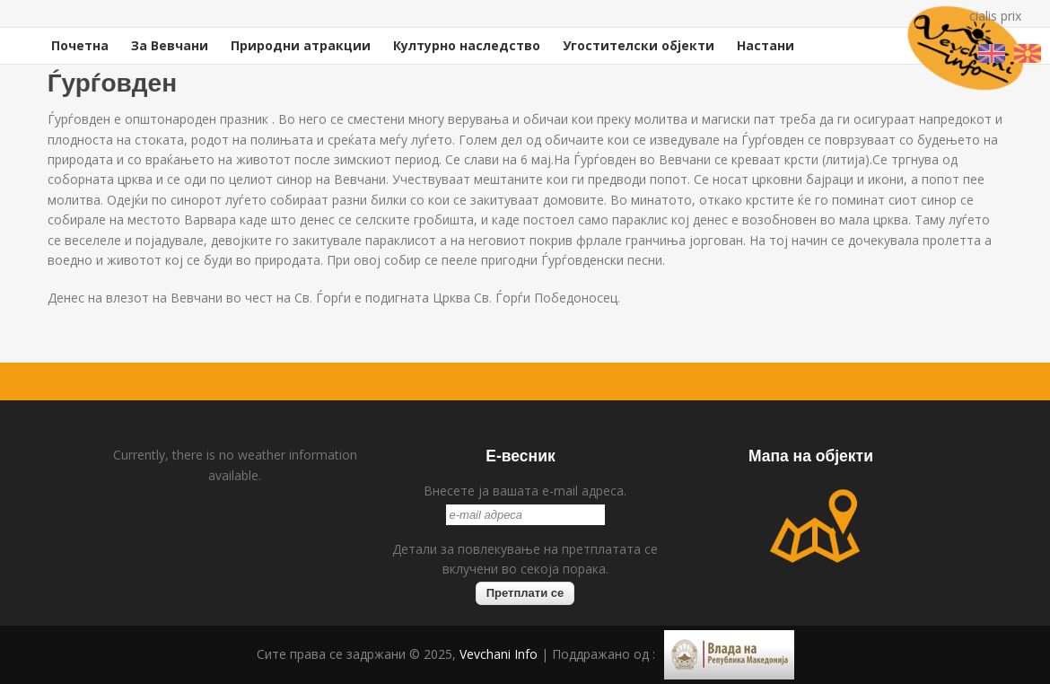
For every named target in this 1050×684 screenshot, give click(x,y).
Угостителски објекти (638, 45)
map (815, 526)
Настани (765, 45)
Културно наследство (466, 45)
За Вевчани (169, 45)
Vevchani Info (498, 653)
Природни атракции (301, 45)
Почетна (80, 45)
